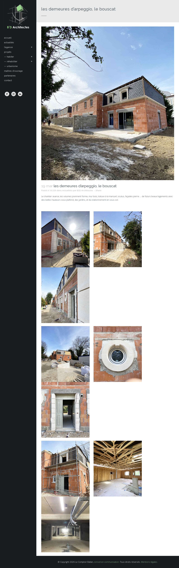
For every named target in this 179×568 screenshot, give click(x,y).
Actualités (67, 190)
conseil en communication (106, 561)
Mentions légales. (149, 561)
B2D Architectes (85, 190)
